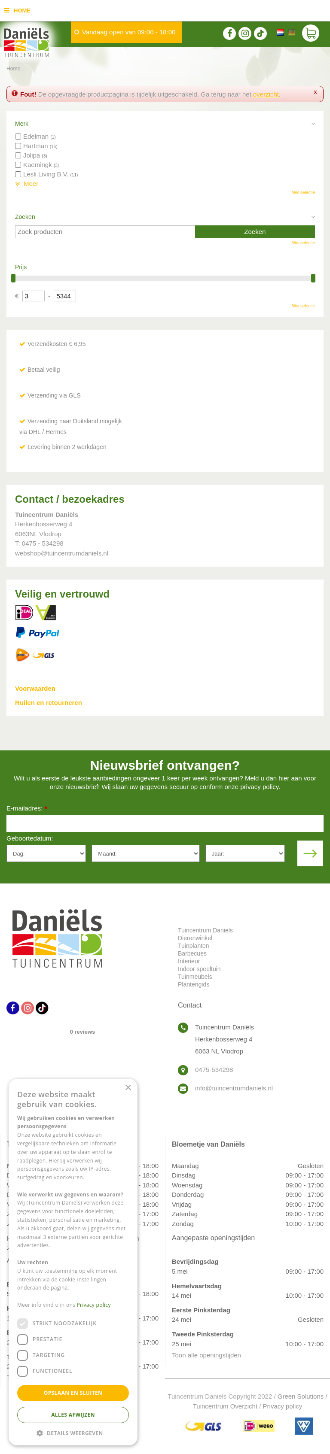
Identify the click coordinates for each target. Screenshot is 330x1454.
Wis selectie (303, 192)
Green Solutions (301, 1396)
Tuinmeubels (195, 976)
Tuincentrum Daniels (205, 930)
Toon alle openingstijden (206, 1355)
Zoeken (25, 216)
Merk (21, 123)
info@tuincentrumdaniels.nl (234, 1088)
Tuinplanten (193, 945)
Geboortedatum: (29, 838)
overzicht (266, 94)
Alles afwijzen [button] (73, 1414)
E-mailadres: (26, 809)
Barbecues (192, 953)
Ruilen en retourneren (48, 702)
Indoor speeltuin (199, 968)
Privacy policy (282, 1406)
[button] (73, 1433)
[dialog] (73, 1262)
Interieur (189, 961)
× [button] (128, 1088)
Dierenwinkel (195, 938)
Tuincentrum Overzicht (225, 1406)
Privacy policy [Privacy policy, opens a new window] (94, 1304)
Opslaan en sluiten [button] (73, 1392)
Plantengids (193, 984)
